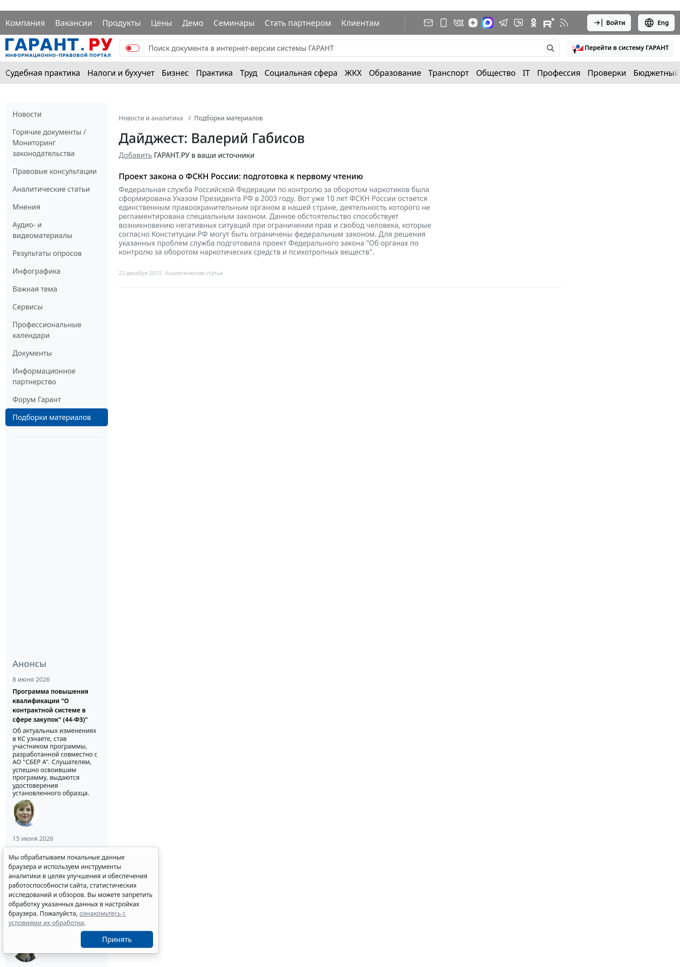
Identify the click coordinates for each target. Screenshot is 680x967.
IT (526, 72)
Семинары (234, 22)
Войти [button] (609, 22)
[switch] (132, 48)
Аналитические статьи (51, 189)
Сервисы (27, 307)
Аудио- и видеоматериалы (42, 230)
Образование (395, 72)
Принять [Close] (117, 939)
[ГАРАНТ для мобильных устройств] (443, 22)
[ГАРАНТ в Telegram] (503, 22)
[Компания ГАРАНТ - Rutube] (548, 22)
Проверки (607, 72)
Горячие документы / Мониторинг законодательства (49, 142)
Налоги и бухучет (121, 72)
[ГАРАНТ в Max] (487, 23)
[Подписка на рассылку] (428, 22)
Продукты (121, 22)
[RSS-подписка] (564, 22)
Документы (32, 353)
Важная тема (35, 289)
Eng (656, 22)
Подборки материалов (51, 417)
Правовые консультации (54, 171)
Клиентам (360, 22)
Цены (161, 22)
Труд (248, 72)
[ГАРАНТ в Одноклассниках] (533, 22)
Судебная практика (42, 72)
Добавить (135, 155)
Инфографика (36, 271)
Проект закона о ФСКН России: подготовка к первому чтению (241, 176)
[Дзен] (473, 22)
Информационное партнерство (43, 376)
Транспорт (448, 72)
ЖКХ (353, 72)
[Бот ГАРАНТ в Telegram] (518, 22)
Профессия (558, 72)
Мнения (26, 207)
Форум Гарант (36, 399)
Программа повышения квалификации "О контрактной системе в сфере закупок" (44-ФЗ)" (50, 705)
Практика (214, 72)
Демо (192, 22)
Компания (25, 22)
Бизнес (175, 72)
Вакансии (73, 22)
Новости (26, 114)
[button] (621, 48)
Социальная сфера (301, 72)
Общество (496, 72)
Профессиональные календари (46, 330)
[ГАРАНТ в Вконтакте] (458, 22)
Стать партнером (298, 22)
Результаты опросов (47, 253)
